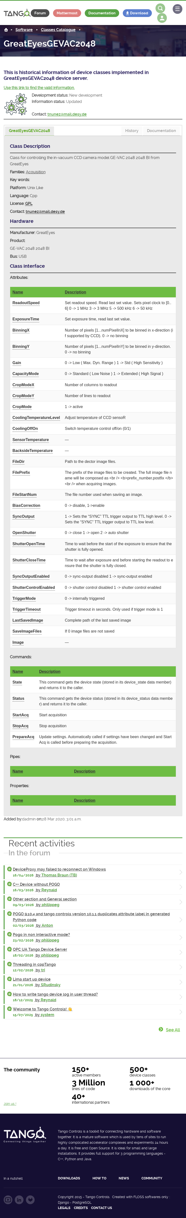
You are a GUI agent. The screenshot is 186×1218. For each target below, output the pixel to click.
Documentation (102, 13)
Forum (40, 13)
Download (139, 13)
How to (99, 1178)
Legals (64, 1208)
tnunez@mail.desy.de (67, 114)
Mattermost (67, 13)
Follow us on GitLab (30, 1199)
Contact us (101, 1208)
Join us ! (10, 1104)
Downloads (69, 1178)
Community (151, 1178)
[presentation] (29, 131)
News (124, 1178)
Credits (81, 1208)
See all (173, 1029)
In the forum (29, 853)
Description (75, 292)
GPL (28, 203)
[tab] (29, 131)
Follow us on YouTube (8, 1199)
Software (24, 29)
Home (6, 30)
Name (18, 292)
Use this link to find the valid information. (39, 87)
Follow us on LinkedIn (19, 1199)
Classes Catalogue (58, 29)
